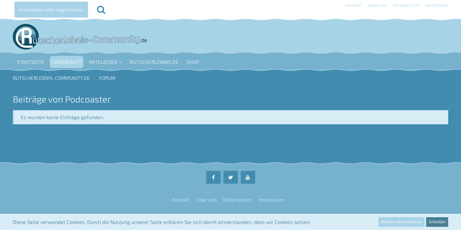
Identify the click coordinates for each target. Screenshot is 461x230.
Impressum (436, 5)
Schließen (437, 222)
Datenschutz (406, 5)
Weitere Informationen (401, 222)
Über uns (377, 5)
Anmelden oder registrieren (51, 9)
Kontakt (353, 5)
